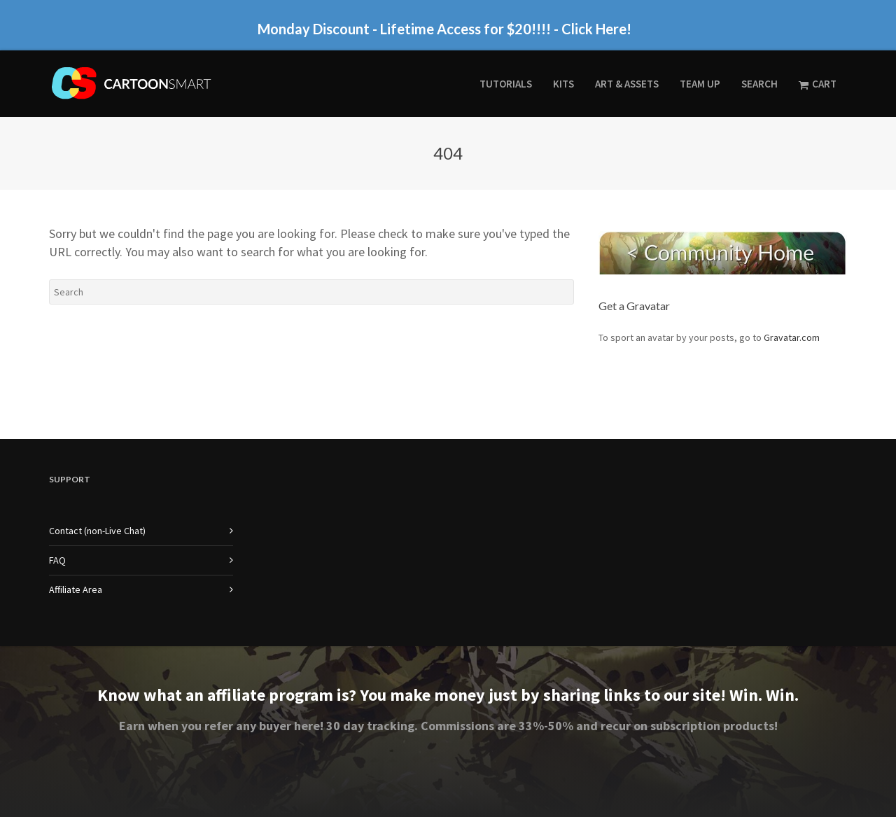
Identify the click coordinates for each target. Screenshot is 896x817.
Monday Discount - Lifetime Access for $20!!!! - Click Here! (444, 28)
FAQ (57, 560)
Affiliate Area (75, 589)
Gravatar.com (792, 337)
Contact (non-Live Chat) (97, 530)
